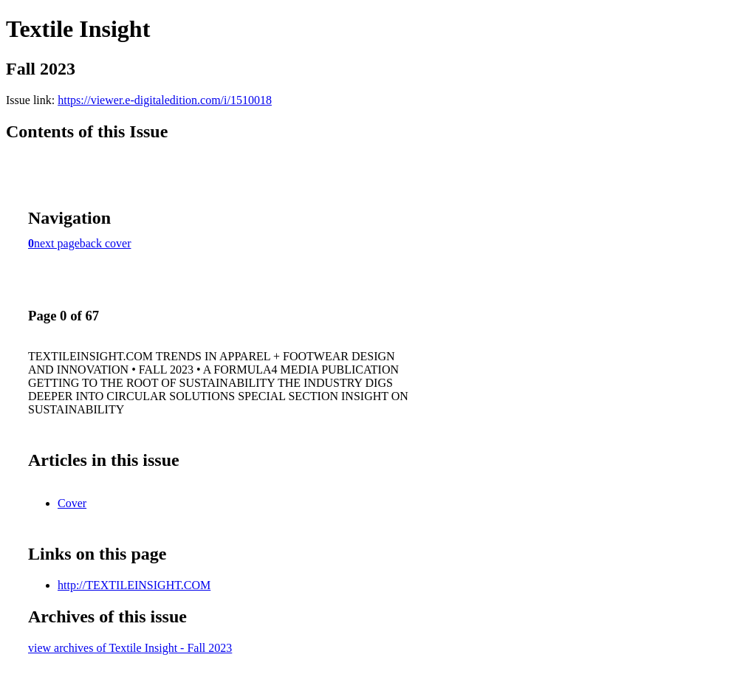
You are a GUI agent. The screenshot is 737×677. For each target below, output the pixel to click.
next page (57, 243)
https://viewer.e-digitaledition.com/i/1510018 (165, 100)
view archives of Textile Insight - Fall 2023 (130, 648)
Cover (72, 503)
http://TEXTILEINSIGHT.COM (134, 585)
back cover (105, 243)
